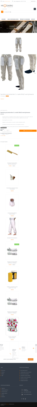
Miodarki (7, 404)
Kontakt (33, 19)
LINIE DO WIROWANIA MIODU (13, 19)
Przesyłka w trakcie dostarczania (26, 377)
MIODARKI (4, 19)
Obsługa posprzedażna (24, 380)
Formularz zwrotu (4, 391)
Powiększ (18, 49)
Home (7, 28)
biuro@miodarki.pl (7, 1)
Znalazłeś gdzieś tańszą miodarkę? (26, 372)
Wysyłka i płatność (4, 393)
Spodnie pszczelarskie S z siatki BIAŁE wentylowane (23, 28)
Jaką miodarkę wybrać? (24, 370)
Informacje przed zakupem (25, 373)
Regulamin (3, 388)
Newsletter (3, 396)
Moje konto (33, 1)
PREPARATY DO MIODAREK (25, 19)
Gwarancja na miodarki (24, 378)
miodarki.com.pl (11, 28)
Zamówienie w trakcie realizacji (25, 375)
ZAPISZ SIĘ (30, 359)
